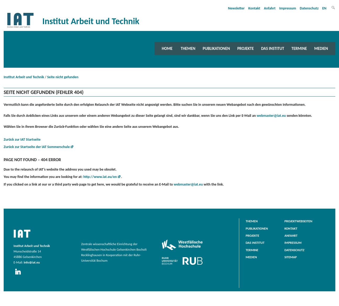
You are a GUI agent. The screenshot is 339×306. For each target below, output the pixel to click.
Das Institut (272, 48)
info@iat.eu (32, 262)
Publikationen (216, 48)
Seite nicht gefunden (62, 77)
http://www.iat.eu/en (100, 177)
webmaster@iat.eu (271, 115)
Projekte (245, 48)
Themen (188, 48)
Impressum (287, 8)
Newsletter (236, 8)
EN (324, 8)
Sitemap (291, 257)
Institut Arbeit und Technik (24, 77)
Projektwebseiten (298, 221)
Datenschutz (309, 8)
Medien (321, 48)
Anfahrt (269, 8)
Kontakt (254, 8)
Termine (299, 48)
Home (167, 48)
